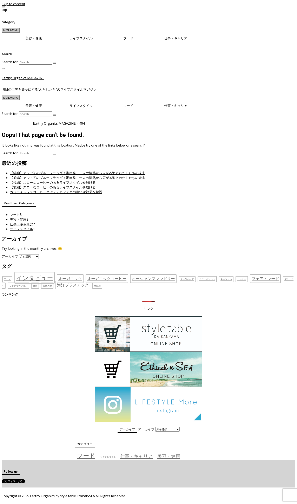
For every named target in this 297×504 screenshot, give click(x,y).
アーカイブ (10, 256)
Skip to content (13, 4)
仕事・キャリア (175, 38)
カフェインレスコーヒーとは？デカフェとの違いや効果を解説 (56, 192)
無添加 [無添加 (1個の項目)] (97, 285)
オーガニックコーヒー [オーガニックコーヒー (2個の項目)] (106, 278)
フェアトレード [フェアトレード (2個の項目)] (265, 278)
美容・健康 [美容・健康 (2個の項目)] (168, 456)
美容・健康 (33, 38)
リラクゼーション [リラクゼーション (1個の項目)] (18, 285)
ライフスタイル (81, 38)
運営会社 (8, 489)
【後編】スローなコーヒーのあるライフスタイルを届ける (53, 182)
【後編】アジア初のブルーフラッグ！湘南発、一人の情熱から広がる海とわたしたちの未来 (77, 173)
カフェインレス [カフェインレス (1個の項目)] (207, 279)
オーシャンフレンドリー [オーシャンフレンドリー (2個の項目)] (153, 278)
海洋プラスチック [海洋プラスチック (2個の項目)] (72, 285)
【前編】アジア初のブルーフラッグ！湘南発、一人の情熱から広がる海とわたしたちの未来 (77, 177)
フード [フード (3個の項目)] (86, 455)
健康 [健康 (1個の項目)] (35, 285)
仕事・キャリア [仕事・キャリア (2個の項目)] (136, 456)
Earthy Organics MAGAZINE (23, 78)
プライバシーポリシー (31, 489)
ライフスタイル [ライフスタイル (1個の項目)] (108, 456)
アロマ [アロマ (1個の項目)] (7, 279)
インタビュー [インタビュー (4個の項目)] (34, 278)
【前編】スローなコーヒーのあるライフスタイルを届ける (53, 187)
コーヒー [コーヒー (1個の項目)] (241, 279)
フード (128, 38)
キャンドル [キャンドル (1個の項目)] (226, 279)
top (4, 9)
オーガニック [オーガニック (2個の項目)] (70, 278)
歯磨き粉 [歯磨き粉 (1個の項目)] (47, 285)
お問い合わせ (58, 489)
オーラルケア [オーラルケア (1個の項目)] (187, 279)
